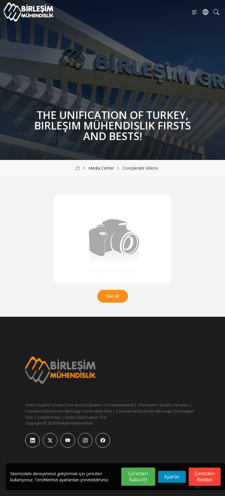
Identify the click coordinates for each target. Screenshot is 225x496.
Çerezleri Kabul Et (138, 476)
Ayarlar (172, 476)
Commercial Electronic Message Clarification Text (68, 411)
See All (112, 296)
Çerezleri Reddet (204, 476)
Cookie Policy (49, 417)
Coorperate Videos (140, 168)
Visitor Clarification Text (86, 417)
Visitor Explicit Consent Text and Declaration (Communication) (79, 405)
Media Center (101, 168)
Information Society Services (163, 405)
